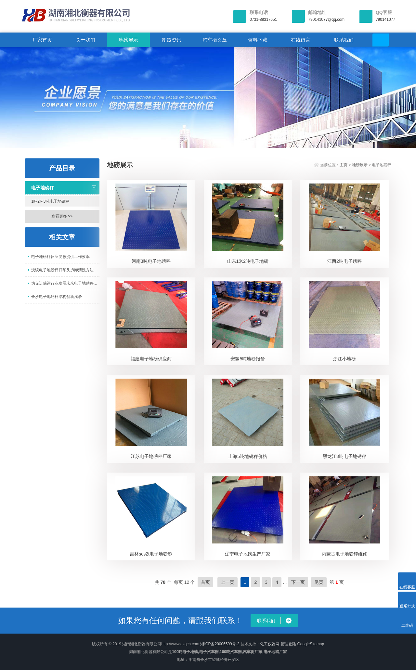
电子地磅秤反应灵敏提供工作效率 (60, 256)
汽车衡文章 (214, 40)
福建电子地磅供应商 (151, 358)
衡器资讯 (171, 40)
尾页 (318, 582)
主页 (343, 165)
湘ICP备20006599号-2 (219, 644)
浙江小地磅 (344, 358)
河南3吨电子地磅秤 (151, 261)
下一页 (298, 582)
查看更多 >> (61, 216)
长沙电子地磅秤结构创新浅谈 (56, 296)
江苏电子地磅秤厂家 (151, 456)
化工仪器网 (270, 644)
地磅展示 (128, 40)
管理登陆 (288, 644)
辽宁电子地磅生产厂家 (247, 553)
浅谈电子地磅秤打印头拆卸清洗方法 (62, 270)
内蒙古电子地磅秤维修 (344, 553)
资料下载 (257, 40)
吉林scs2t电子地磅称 (151, 553)
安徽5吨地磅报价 (247, 358)
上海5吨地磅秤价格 (247, 456)
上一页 (227, 582)
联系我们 (344, 40)
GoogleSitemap (310, 644)
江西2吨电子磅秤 (344, 261)
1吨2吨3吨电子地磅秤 (50, 201)
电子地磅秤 (42, 187)
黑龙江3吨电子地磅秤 (344, 456)
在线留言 (300, 40)
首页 (205, 582)
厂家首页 (42, 40)
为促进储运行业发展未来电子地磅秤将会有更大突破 (65, 283)
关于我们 (85, 40)
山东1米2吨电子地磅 (248, 261)
